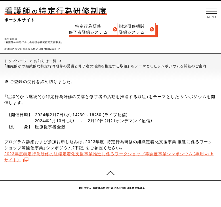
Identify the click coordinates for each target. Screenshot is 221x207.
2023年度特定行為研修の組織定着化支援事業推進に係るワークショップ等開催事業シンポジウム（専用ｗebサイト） (109, 156)
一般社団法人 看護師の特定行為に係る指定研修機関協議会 (110, 188)
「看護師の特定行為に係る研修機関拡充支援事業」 (33, 42)
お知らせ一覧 (46, 60)
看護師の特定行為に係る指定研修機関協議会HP (32, 49)
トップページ (16, 60)
